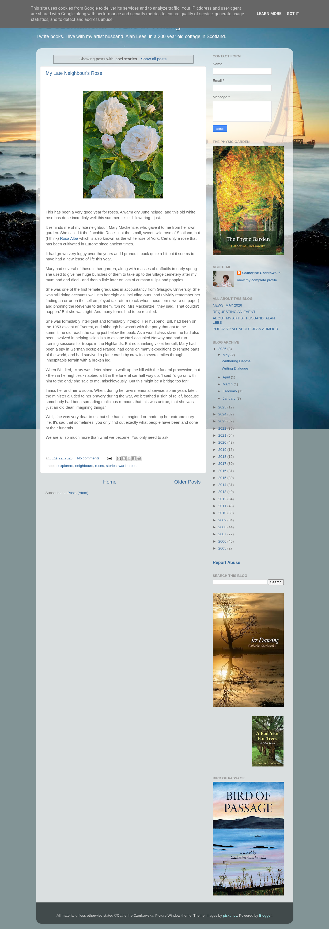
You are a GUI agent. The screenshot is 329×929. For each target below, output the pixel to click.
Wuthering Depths (236, 361)
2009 (222, 520)
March (228, 384)
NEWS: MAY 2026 (227, 305)
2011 (222, 506)
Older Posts (187, 482)
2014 (222, 485)
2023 (222, 421)
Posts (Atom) (77, 493)
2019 (222, 450)
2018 (222, 457)
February (230, 391)
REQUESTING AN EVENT (234, 312)
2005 (222, 548)
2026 (222, 349)
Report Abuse (226, 562)
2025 (222, 407)
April (227, 377)
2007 (222, 534)
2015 (222, 478)
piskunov (230, 915)
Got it (293, 13)
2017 (222, 464)
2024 (222, 414)
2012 (222, 499)
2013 (222, 492)
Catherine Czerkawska (261, 273)
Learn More (269, 13)
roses (99, 466)
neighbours (84, 466)
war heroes (128, 466)
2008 (222, 527)
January (230, 398)
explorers (65, 466)
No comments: (89, 458)
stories (111, 466)
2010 (222, 513)
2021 (222, 435)
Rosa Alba (69, 238)
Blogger (265, 915)
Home (109, 482)
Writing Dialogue (235, 368)
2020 (222, 442)
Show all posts (154, 59)
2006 (222, 541)
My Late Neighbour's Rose (74, 73)
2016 (222, 471)
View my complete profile (257, 280)
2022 (222, 428)
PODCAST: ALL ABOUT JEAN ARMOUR (245, 329)
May (226, 355)
